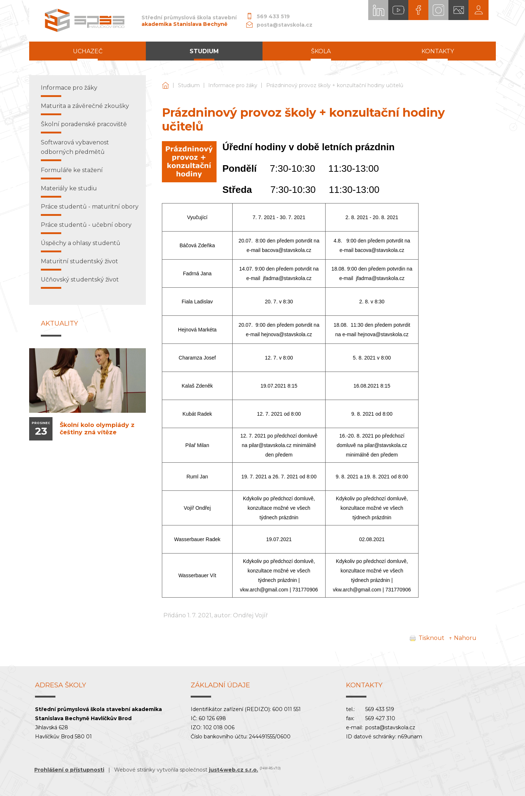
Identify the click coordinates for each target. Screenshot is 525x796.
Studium (189, 85)
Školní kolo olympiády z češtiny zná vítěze (97, 429)
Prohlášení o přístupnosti (69, 769)
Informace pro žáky (232, 85)
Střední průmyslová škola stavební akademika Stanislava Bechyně (165, 85)
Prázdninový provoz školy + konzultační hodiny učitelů (334, 85)
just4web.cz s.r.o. (233, 769)
